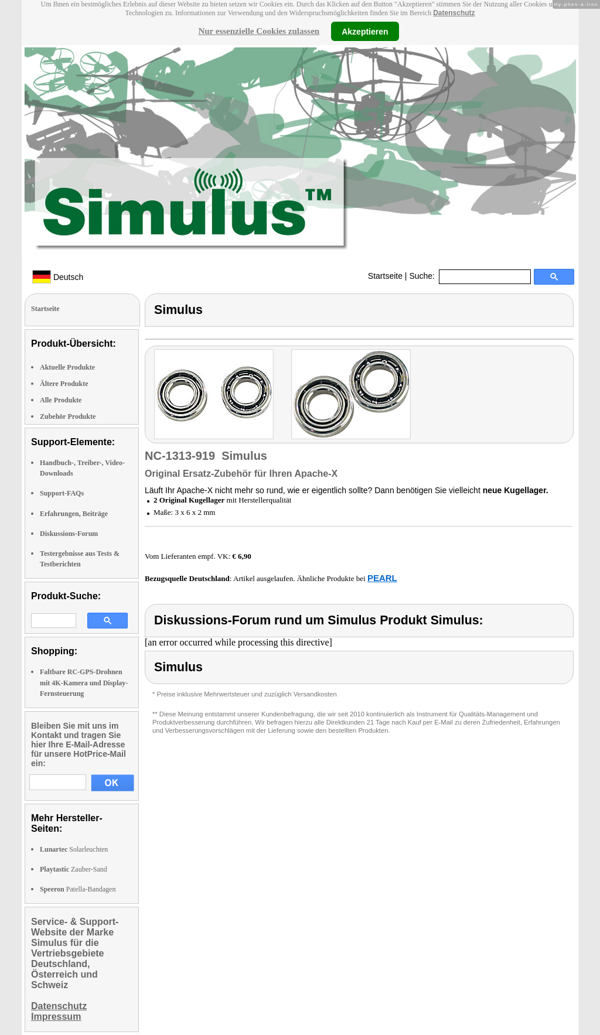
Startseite (385, 276)
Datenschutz (454, 13)
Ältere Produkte (64, 384)
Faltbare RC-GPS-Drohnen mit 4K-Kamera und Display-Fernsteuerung (84, 682)
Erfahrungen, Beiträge (74, 514)
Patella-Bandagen (77, 889)
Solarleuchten (74, 849)
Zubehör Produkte (68, 416)
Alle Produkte (60, 400)
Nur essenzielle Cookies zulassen (258, 31)
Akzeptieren (365, 31)
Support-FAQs (62, 493)
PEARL (382, 578)
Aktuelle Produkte (67, 367)
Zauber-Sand (73, 869)
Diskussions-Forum (69, 534)
